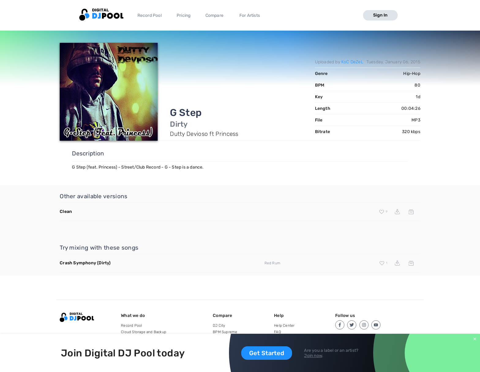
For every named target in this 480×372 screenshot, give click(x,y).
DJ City (219, 325)
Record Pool (149, 15)
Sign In (380, 15)
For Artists (249, 15)
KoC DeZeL (352, 62)
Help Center (284, 325)
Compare (214, 15)
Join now (313, 355)
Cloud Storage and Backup (143, 332)
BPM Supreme (225, 332)
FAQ (277, 332)
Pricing (183, 15)
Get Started (266, 353)
